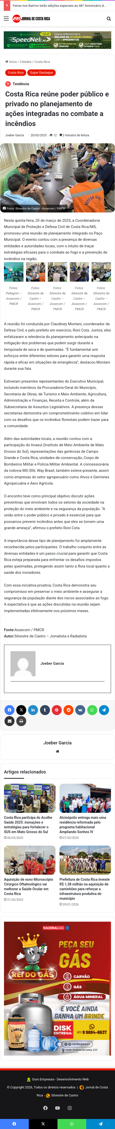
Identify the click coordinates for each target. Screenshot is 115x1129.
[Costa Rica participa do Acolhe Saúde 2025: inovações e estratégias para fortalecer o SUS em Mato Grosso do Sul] (30, 798)
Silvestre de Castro (64, 1095)
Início (11, 62)
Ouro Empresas (43, 1079)
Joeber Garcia (14, 135)
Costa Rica (42, 62)
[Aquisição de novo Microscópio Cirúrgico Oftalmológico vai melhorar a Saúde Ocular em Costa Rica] (30, 860)
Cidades (26, 62)
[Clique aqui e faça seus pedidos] (57, 989)
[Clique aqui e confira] (57, 40)
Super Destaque (41, 72)
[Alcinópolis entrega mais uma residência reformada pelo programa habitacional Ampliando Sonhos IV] (85, 798)
